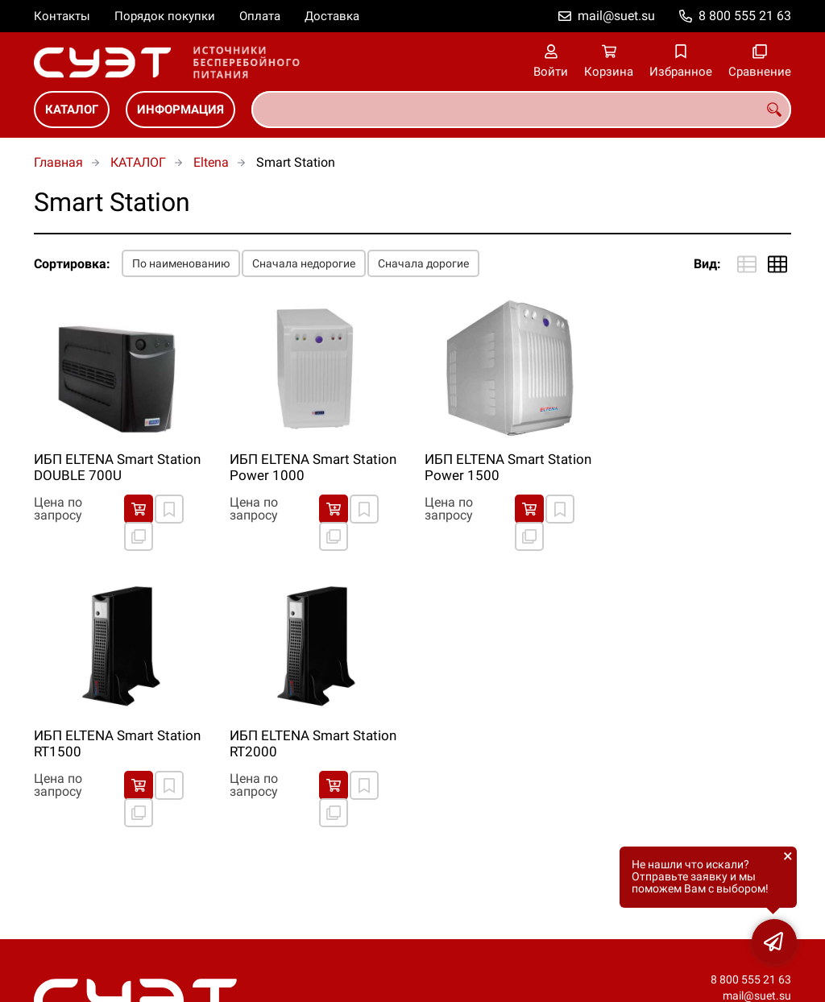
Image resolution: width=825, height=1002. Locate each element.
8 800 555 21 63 (745, 15)
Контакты (62, 16)
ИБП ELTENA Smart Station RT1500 (117, 743)
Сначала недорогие (303, 263)
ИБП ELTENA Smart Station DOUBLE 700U (117, 467)
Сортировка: (72, 263)
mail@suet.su (616, 15)
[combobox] (521, 109)
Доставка (332, 16)
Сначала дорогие (423, 263)
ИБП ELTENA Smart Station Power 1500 (508, 467)
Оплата (259, 16)
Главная (58, 162)
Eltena (211, 162)
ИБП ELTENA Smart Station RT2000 (313, 743)
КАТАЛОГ (71, 109)
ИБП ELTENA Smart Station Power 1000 (313, 467)
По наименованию (181, 263)
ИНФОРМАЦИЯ (180, 109)
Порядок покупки (164, 16)
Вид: (707, 263)
